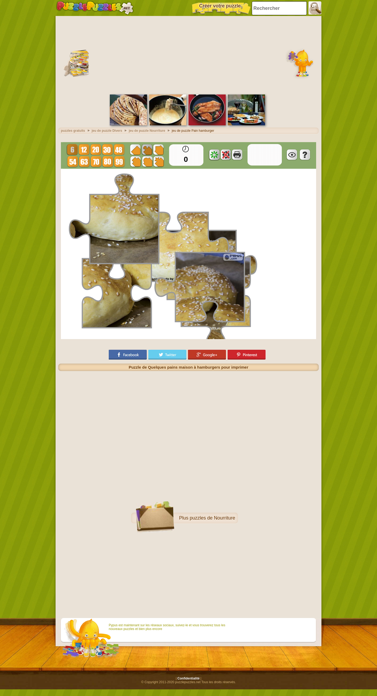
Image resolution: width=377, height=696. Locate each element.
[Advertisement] (188, 53)
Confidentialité (188, 677)
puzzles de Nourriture (212, 516)
